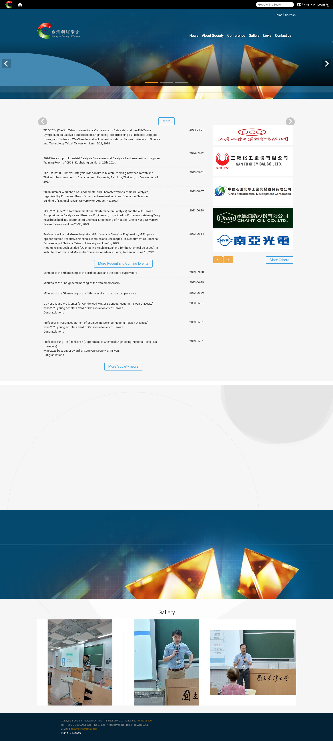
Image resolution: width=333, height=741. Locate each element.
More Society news (123, 366)
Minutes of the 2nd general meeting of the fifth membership (82, 283)
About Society (213, 36)
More (166, 121)
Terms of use (144, 720)
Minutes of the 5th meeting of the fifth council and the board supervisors (90, 293)
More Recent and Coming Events (123, 263)
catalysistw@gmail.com (84, 728)
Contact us (283, 36)
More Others (279, 260)
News (193, 36)
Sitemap (290, 15)
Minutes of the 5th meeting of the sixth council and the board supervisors (90, 272)
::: (273, 14)
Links (267, 36)
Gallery (254, 36)
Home (278, 15)
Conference (236, 36)
